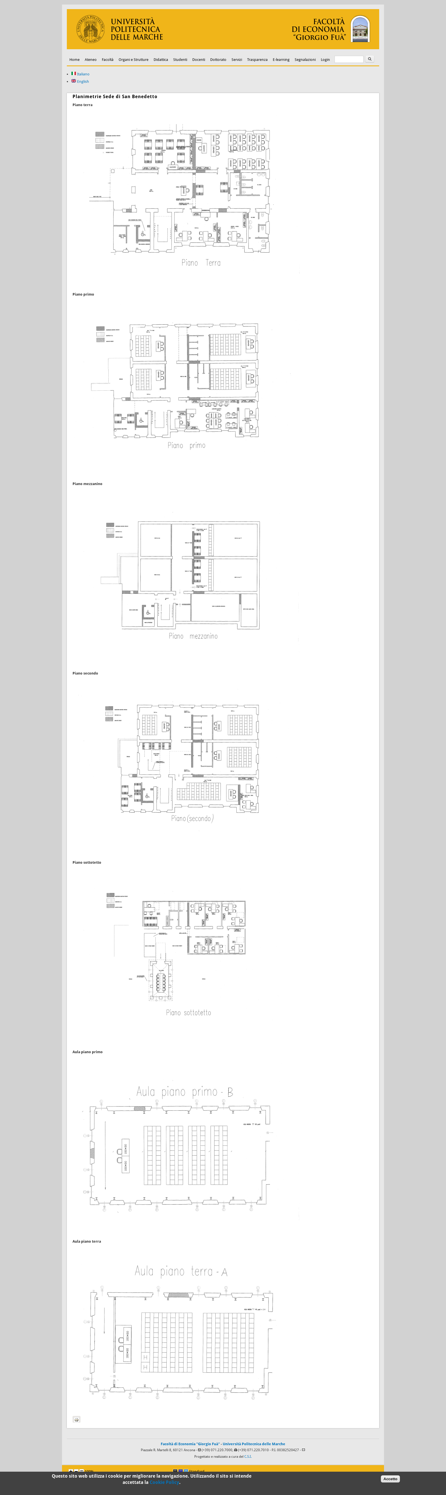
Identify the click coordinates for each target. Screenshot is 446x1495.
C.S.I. (248, 1457)
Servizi (237, 59)
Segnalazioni (305, 59)
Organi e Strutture (133, 59)
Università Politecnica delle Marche (254, 1444)
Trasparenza (257, 59)
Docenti (198, 59)
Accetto (390, 1480)
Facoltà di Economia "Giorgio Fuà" (190, 1444)
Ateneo (91, 59)
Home (74, 59)
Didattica (161, 59)
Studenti (180, 59)
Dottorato (218, 59)
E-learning (281, 59)
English (80, 81)
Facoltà (107, 59)
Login (325, 59)
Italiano (80, 74)
